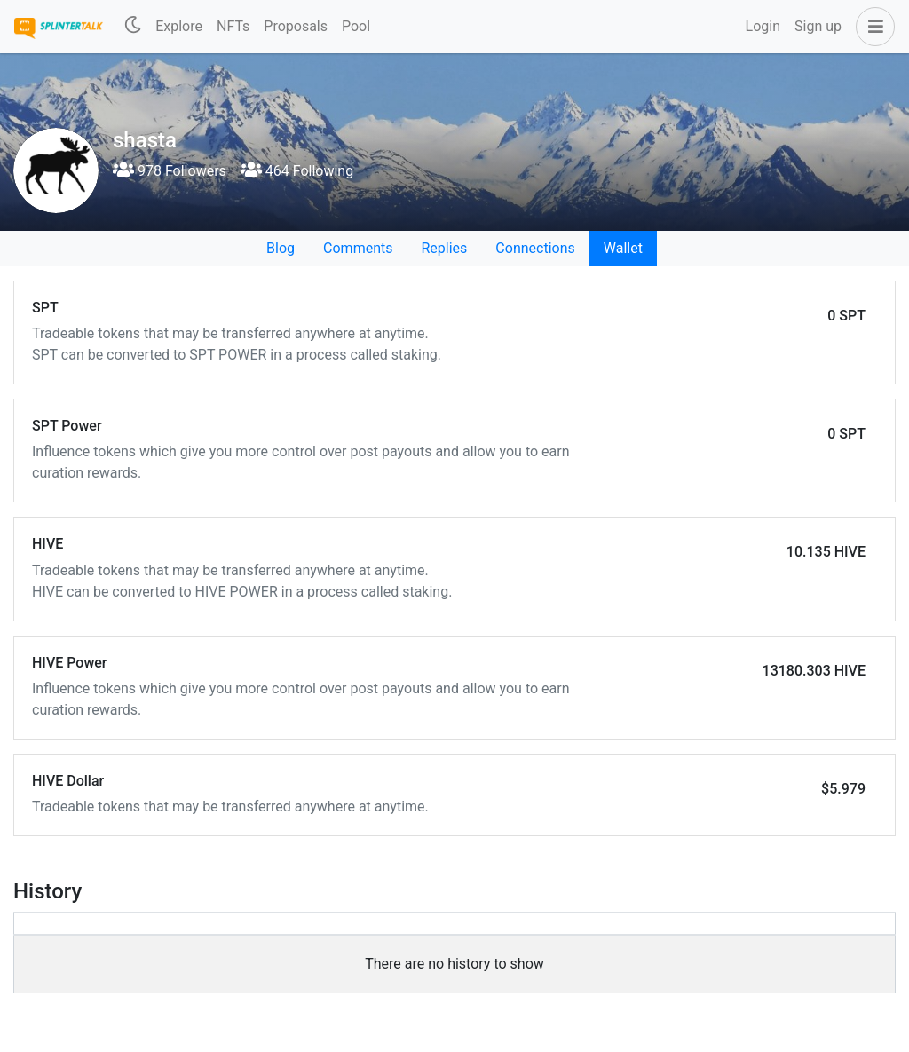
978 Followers (169, 170)
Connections (534, 248)
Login (763, 26)
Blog (280, 248)
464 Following (297, 170)
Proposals (296, 26)
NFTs (233, 26)
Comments (357, 248)
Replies (444, 248)
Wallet (623, 248)
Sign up (818, 26)
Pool (356, 26)
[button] (872, 26)
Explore (178, 26)
